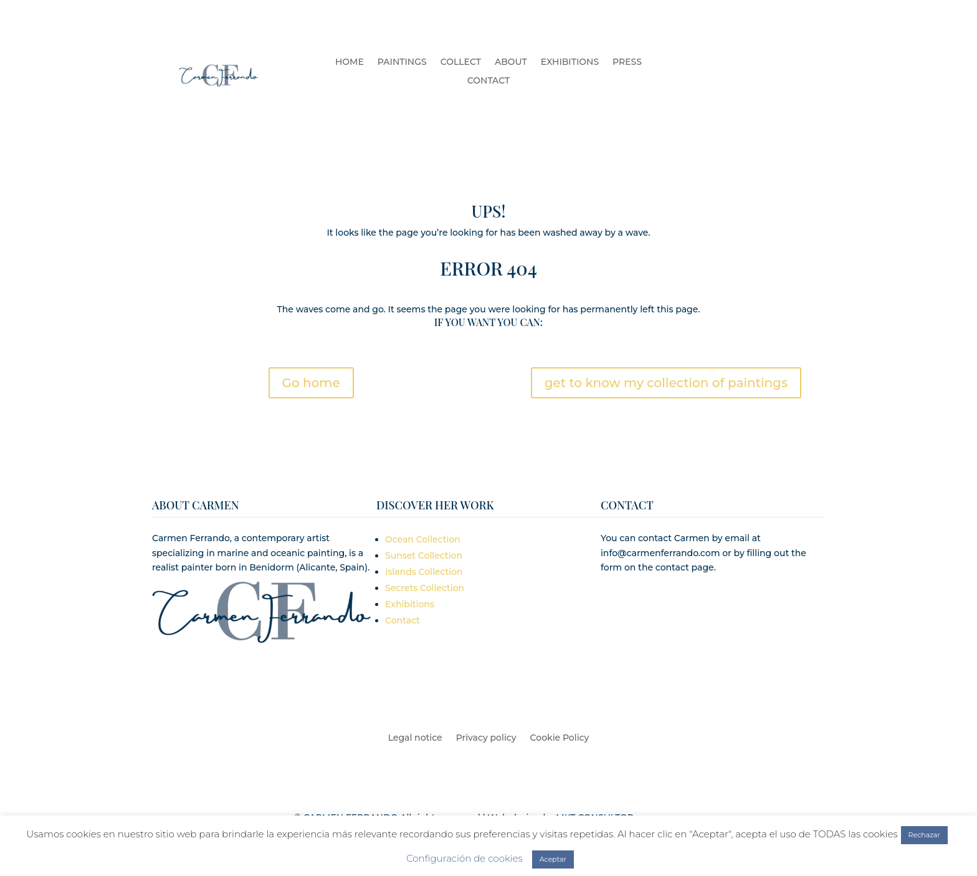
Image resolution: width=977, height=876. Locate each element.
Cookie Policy (559, 738)
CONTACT (488, 81)
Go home (311, 382)
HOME (349, 62)
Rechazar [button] (924, 834)
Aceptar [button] (553, 859)
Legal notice (415, 738)
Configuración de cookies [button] (464, 858)
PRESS (627, 62)
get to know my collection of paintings (666, 382)
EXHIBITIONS (570, 62)
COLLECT (461, 62)
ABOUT (511, 62)
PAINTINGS (402, 62)
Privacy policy (486, 738)
